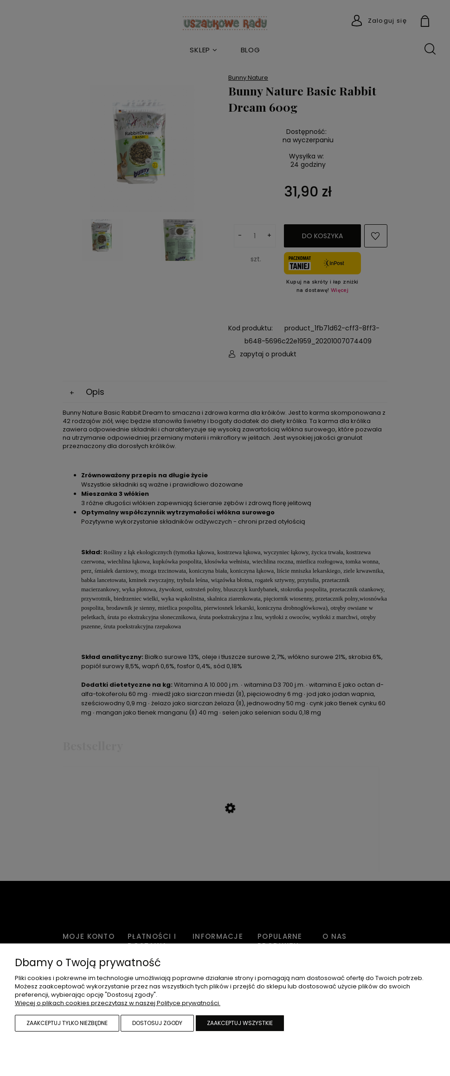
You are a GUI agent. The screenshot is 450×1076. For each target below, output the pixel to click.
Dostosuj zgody (157, 1023)
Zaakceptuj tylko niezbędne (67, 1023)
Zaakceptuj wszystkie (240, 1023)
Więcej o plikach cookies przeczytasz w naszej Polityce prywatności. (117, 1003)
